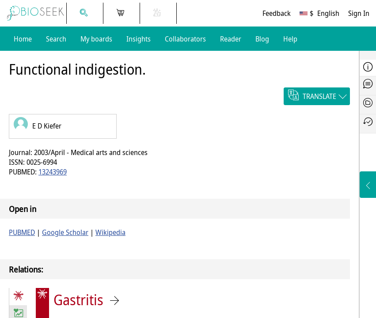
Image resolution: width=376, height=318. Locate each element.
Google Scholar (65, 232)
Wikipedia (110, 232)
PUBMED (22, 232)
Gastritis (78, 299)
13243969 (52, 172)
